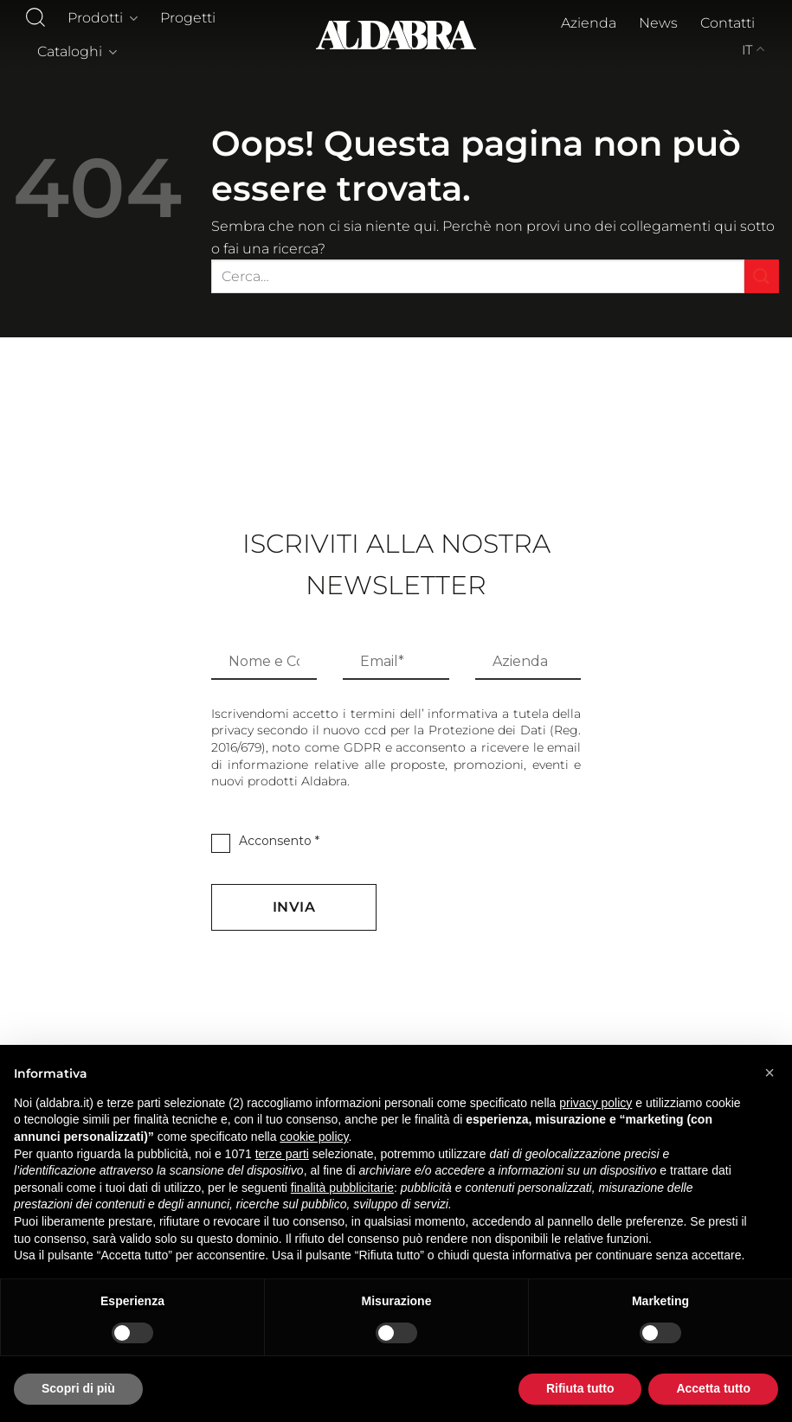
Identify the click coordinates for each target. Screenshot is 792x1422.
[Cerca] (35, 17)
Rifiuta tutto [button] (580, 1388)
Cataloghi (77, 52)
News (658, 23)
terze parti (282, 1154)
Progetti (188, 18)
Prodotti (103, 18)
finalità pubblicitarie (342, 1188)
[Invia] (761, 276)
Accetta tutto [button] (713, 1388)
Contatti (727, 23)
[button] (769, 1072)
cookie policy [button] (314, 1136)
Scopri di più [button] (78, 1388)
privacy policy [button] (595, 1103)
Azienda (588, 23)
